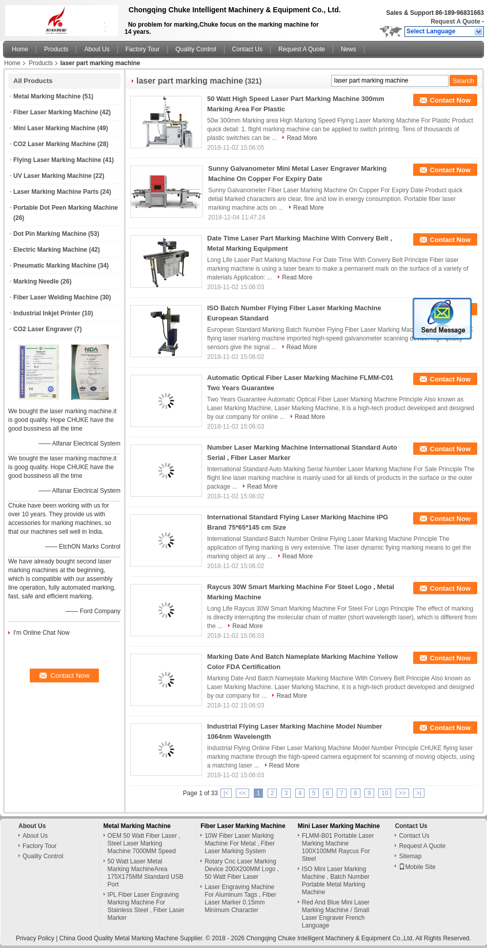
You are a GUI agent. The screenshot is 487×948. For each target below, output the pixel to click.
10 (384, 793)
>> (402, 793)
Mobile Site (417, 867)
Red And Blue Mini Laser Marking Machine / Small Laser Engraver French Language (336, 914)
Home (20, 49)
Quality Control (195, 49)
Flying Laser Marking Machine (57, 160)
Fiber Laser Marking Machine (55, 112)
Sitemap (410, 856)
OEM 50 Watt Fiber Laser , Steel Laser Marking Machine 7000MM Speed (144, 843)
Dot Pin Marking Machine (50, 233)
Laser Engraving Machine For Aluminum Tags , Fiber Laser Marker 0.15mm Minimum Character (240, 898)
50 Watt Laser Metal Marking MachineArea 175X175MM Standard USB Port (146, 873)
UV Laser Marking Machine (52, 175)
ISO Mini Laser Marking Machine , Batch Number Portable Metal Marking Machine (336, 880)
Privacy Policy (35, 938)
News (348, 49)
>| (418, 793)
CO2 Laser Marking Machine (54, 144)
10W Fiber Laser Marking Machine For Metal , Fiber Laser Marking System (240, 843)
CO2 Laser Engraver (42, 329)
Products (56, 49)
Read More (302, 138)
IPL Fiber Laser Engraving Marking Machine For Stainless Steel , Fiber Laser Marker (146, 906)
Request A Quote (455, 21)
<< (242, 793)
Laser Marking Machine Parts (55, 191)
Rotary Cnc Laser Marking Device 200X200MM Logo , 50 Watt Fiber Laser (242, 869)
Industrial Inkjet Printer (46, 313)
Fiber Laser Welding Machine (55, 297)
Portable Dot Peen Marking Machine (65, 207)
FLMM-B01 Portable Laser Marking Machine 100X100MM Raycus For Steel (338, 847)
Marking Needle (36, 281)
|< (226, 793)
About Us (96, 49)
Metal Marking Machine (46, 96)
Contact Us (247, 49)
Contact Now (450, 100)
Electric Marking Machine (50, 249)
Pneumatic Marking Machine (54, 265)
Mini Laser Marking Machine (54, 128)
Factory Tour (142, 49)
